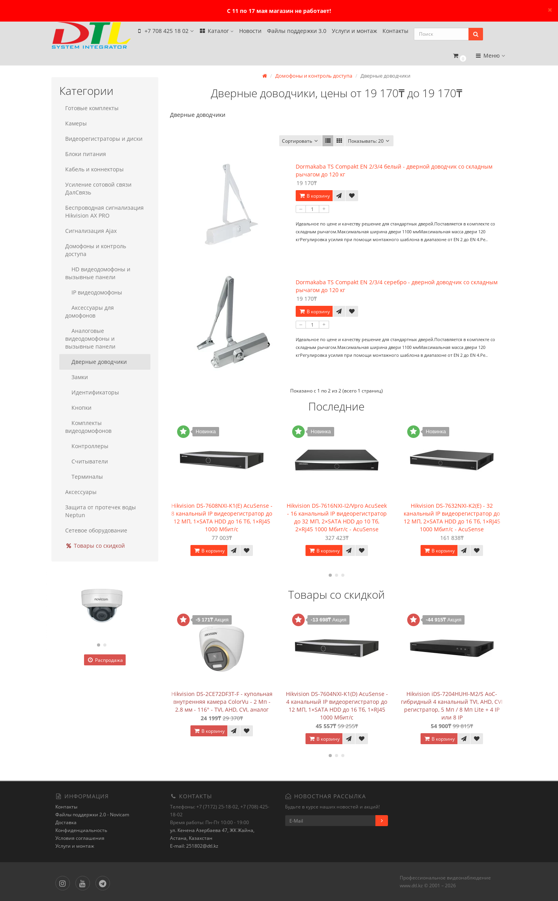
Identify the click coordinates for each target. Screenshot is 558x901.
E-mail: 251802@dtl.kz (194, 845)
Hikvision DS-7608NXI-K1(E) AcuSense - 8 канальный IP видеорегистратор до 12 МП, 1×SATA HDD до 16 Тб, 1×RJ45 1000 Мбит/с (222, 516)
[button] (459, 53)
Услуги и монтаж (354, 32)
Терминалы (84, 476)
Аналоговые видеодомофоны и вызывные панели (90, 337)
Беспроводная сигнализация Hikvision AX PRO (104, 210)
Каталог (216, 32)
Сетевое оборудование (96, 529)
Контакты (395, 32)
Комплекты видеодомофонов (88, 426)
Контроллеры (86, 445)
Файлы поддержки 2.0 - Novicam (92, 813)
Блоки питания (85, 153)
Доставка (66, 821)
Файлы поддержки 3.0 (296, 32)
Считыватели (86, 460)
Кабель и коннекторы (94, 168)
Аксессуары (81, 491)
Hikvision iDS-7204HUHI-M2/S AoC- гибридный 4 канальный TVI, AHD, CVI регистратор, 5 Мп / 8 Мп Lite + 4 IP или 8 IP (452, 704)
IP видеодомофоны (93, 291)
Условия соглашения (79, 837)
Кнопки (78, 407)
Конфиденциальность (81, 829)
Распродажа (105, 659)
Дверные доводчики (96, 361)
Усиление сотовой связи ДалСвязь (98, 187)
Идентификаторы (92, 391)
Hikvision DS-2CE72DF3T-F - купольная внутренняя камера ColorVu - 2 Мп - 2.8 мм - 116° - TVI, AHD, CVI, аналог (222, 700)
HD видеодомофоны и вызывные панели (97, 272)
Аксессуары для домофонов (89, 310)
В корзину (314, 195)
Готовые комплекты (92, 107)
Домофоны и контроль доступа (95, 249)
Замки (76, 376)
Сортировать (300, 140)
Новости (250, 32)
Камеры (76, 122)
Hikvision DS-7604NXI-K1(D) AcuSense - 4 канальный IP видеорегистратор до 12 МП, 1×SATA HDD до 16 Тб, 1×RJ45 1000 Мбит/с (337, 704)
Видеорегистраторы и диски (104, 138)
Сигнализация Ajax (91, 230)
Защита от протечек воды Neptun (100, 510)
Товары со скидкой (95, 545)
